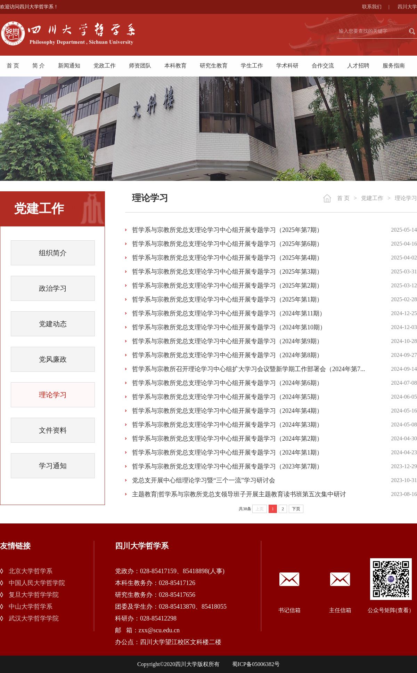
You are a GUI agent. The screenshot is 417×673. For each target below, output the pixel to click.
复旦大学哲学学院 (34, 594)
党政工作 (104, 66)
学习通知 (53, 466)
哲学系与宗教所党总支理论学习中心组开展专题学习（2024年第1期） (227, 452)
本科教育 (175, 66)
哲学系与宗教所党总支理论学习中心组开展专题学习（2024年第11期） (229, 313)
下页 (296, 508)
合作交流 (323, 66)
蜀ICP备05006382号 (256, 664)
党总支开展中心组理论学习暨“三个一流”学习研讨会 (203, 480)
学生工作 (252, 66)
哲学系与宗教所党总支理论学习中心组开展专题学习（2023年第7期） (227, 466)
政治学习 (53, 288)
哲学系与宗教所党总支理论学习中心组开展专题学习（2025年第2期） (227, 285)
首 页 (13, 66)
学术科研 (287, 66)
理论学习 (53, 395)
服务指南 (394, 66)
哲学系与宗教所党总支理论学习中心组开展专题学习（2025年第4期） (227, 257)
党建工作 (372, 198)
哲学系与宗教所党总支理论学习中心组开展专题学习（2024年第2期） (227, 438)
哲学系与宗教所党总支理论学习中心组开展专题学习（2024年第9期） (227, 341)
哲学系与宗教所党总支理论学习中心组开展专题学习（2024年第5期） (227, 396)
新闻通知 (69, 66)
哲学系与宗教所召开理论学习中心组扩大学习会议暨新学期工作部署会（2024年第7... (248, 369)
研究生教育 (214, 66)
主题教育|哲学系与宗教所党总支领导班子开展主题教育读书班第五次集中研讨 (239, 494)
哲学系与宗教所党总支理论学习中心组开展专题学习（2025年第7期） (227, 229)
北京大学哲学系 (30, 571)
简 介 (38, 66)
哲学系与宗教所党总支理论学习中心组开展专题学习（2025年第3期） (227, 271)
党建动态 (53, 324)
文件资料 (53, 430)
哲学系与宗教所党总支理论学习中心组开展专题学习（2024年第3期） (227, 424)
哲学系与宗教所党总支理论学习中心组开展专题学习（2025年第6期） (227, 243)
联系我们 (379, 6)
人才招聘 (358, 66)
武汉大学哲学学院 (34, 618)
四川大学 (407, 6)
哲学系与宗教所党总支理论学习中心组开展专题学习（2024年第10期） (229, 327)
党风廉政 (53, 359)
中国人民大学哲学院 (37, 582)
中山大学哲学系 (30, 606)
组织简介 (53, 253)
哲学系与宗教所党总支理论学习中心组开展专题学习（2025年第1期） (227, 299)
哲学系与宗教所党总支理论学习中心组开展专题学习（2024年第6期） (227, 382)
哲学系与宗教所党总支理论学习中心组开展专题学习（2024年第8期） (227, 355)
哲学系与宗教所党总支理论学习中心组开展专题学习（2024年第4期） (227, 410)
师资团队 (140, 66)
